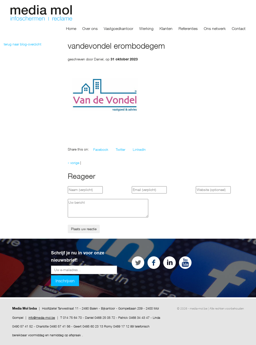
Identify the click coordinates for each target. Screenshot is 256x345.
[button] (101, 149)
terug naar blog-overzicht (22, 44)
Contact (239, 28)
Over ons (90, 28)
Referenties (188, 28)
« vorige (73, 163)
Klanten (166, 28)
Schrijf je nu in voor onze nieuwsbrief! (77, 257)
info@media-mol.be (41, 318)
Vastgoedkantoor (118, 28)
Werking (146, 28)
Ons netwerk (215, 28)
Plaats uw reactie (83, 229)
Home (71, 28)
